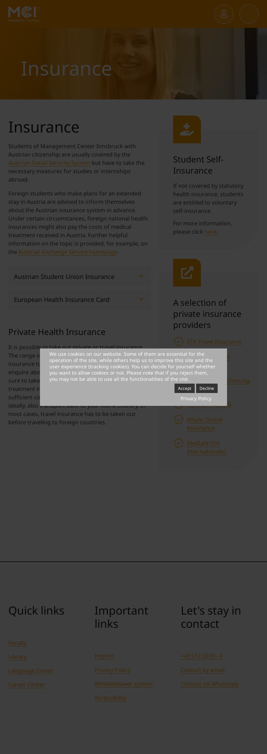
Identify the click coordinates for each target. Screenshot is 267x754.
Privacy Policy (195, 398)
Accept (184, 388)
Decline (207, 388)
